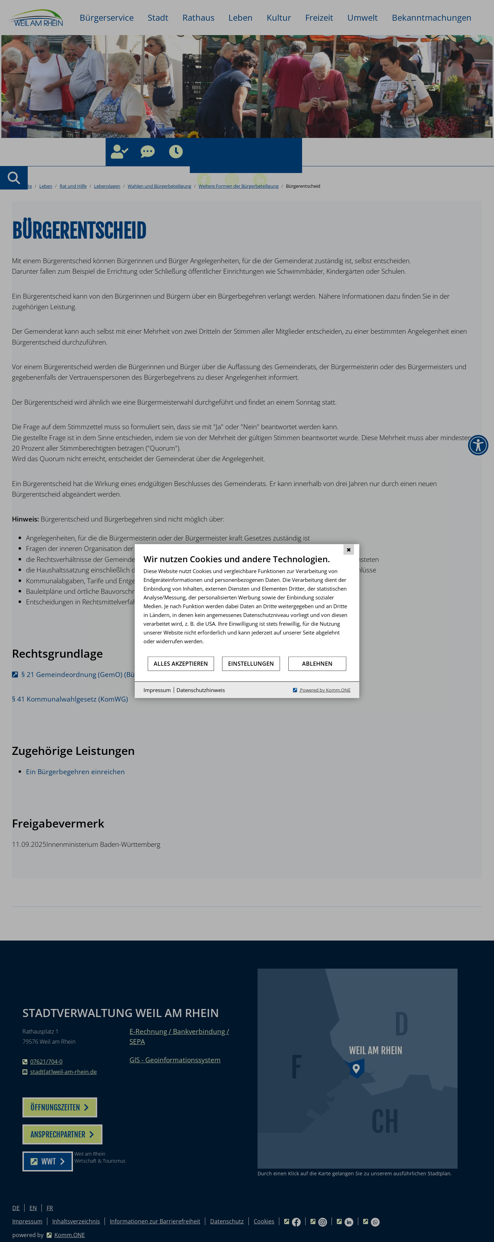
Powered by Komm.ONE (325, 690)
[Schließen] (348, 549)
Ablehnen (317, 663)
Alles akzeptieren (181, 663)
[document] (247, 604)
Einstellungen (251, 663)
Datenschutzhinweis (200, 689)
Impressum (157, 689)
